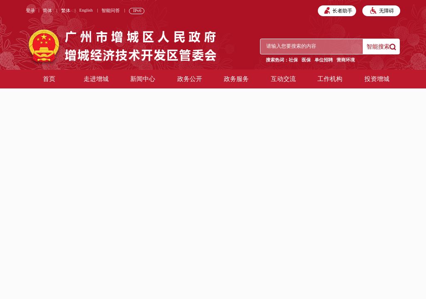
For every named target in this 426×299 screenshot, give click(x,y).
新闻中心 (142, 79)
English (86, 10)
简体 (47, 10)
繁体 (65, 10)
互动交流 (283, 79)
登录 (30, 10)
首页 (49, 79)
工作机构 (329, 79)
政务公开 (189, 79)
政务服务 (236, 79)
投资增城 (376, 79)
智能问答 (111, 10)
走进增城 (96, 79)
